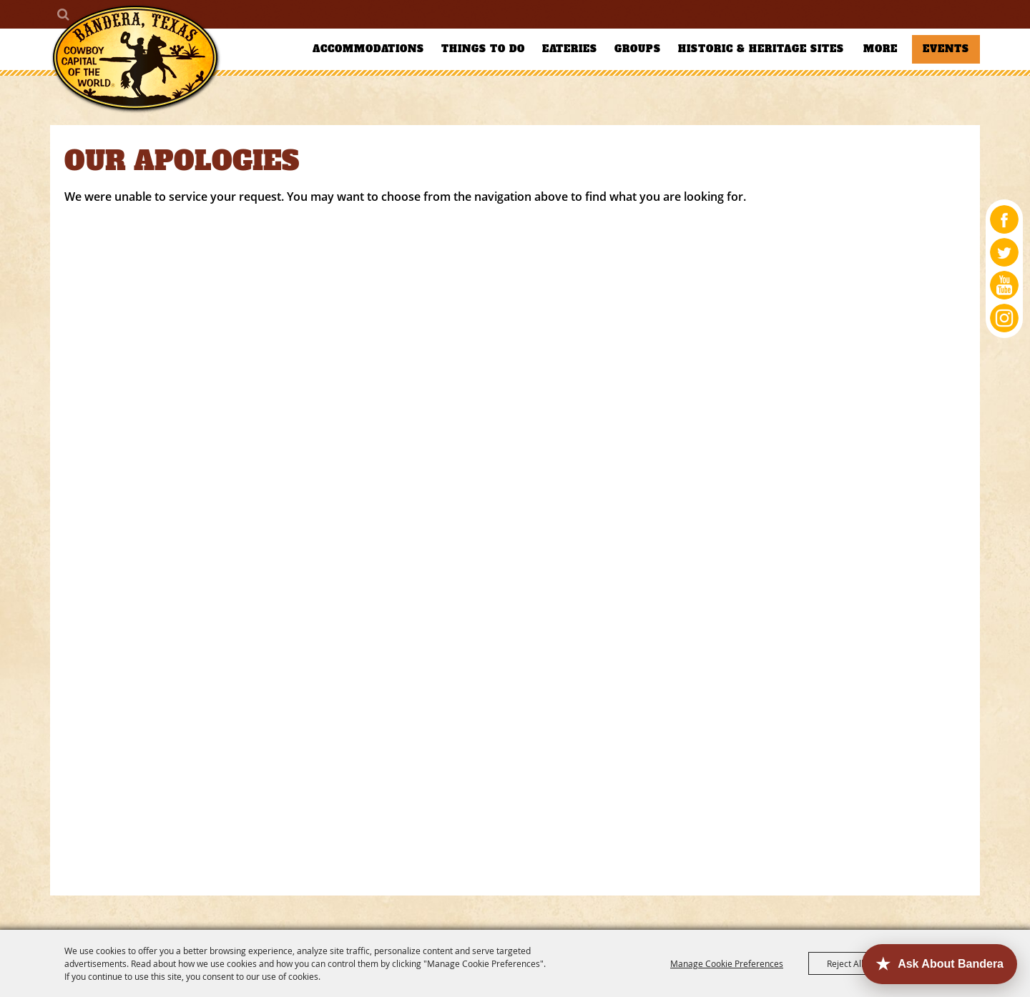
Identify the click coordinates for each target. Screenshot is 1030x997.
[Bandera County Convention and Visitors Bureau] (136, 59)
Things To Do (483, 49)
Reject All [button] (845, 963)
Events (946, 49)
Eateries (569, 49)
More (880, 49)
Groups (637, 49)
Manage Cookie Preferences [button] (726, 963)
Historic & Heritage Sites (761, 49)
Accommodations (368, 49)
